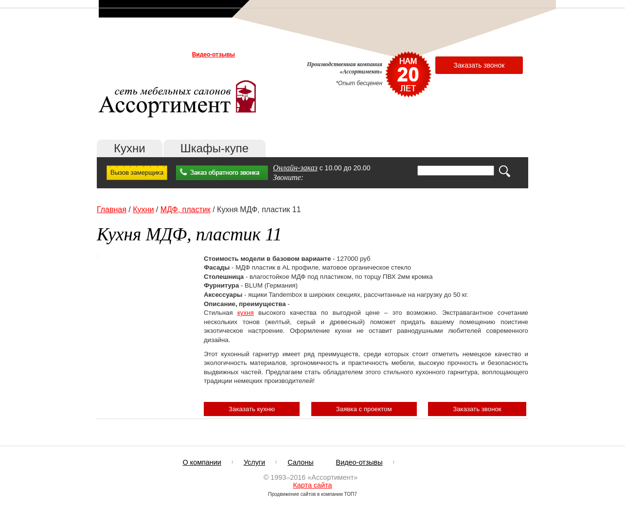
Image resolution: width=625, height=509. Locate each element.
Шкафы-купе (214, 148)
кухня (245, 312)
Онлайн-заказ (295, 168)
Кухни (129, 148)
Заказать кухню (252, 409)
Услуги (149, 54)
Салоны (175, 54)
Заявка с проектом (364, 409)
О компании (117, 54)
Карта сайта (312, 485)
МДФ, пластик (186, 209)
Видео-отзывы (213, 54)
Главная (111, 209)
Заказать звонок (479, 65)
